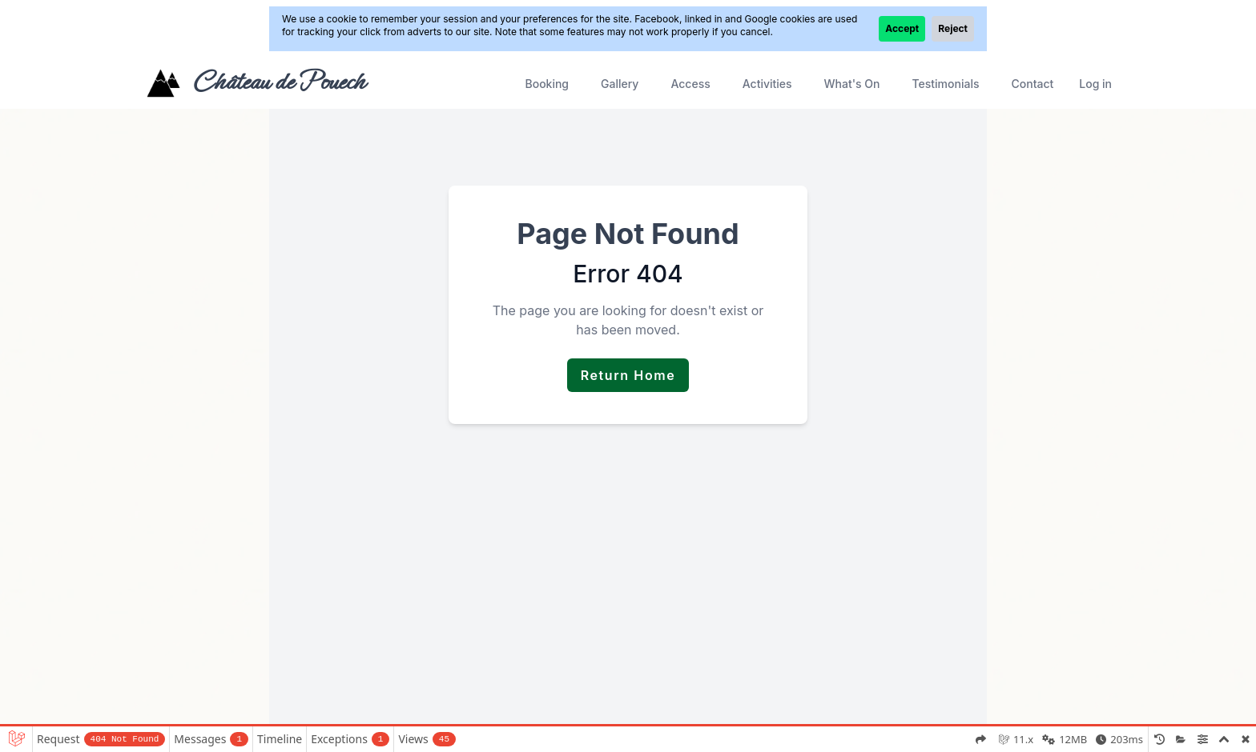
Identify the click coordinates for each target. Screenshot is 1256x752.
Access (690, 83)
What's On (852, 83)
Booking (547, 83)
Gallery (619, 83)
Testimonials (946, 83)
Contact (1032, 83)
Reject (953, 28)
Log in (1095, 83)
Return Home (628, 375)
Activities (767, 83)
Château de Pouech (278, 81)
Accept (902, 28)
